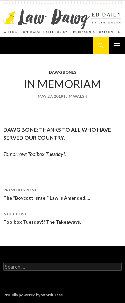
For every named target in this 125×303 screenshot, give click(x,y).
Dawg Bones (62, 72)
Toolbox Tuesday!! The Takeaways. (62, 217)
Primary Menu (117, 45)
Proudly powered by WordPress (33, 294)
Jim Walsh (76, 96)
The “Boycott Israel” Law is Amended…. (62, 193)
